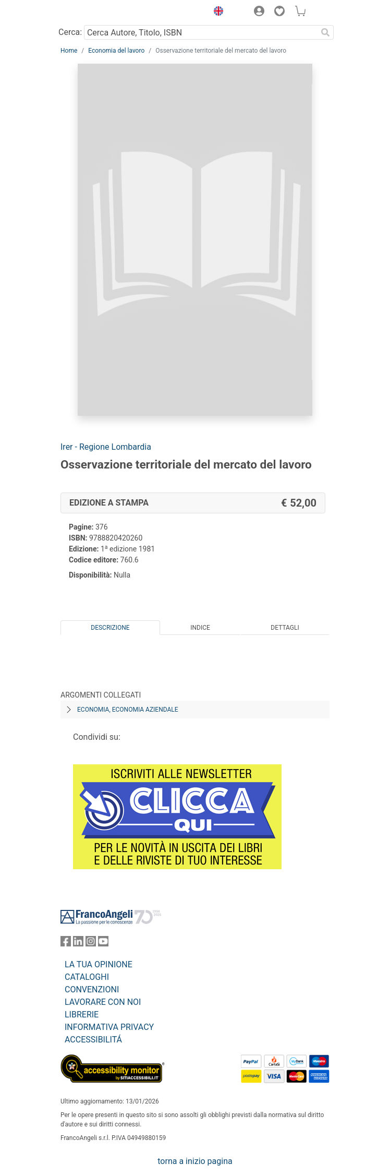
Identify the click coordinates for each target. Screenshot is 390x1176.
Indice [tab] (200, 627)
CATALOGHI (87, 977)
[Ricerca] (325, 32)
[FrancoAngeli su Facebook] (65, 944)
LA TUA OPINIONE (98, 964)
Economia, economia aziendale (127, 709)
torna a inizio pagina (194, 1161)
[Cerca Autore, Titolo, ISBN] (200, 32)
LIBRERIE (82, 1014)
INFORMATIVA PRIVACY (109, 1027)
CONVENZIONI (92, 989)
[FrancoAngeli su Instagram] (91, 944)
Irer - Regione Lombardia (105, 447)
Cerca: (70, 32)
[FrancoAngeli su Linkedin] (78, 944)
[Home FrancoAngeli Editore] (95, 12)
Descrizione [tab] (110, 627)
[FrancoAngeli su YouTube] (103, 944)
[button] (215, 12)
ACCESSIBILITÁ (93, 1040)
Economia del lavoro (116, 50)
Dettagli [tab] (285, 627)
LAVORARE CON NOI (103, 1002)
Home (68, 50)
